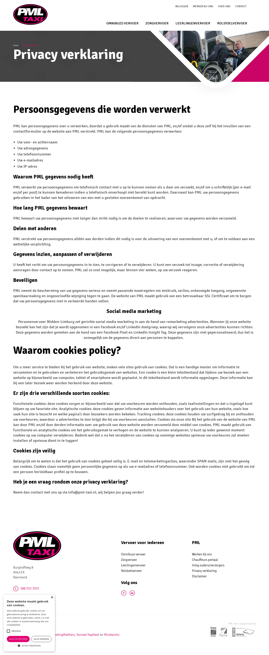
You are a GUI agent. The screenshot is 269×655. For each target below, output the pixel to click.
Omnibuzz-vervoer (122, 23)
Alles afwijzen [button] (41, 639)
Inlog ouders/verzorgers (208, 565)
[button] (16, 631)
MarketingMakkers (62, 635)
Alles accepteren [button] (18, 639)
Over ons (224, 6)
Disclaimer (199, 576)
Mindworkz (112, 635)
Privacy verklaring (204, 571)
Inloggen (181, 6)
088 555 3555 (26, 588)
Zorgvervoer (156, 23)
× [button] (52, 597)
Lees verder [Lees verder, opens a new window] (26, 625)
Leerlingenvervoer (193, 23)
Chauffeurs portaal (205, 560)
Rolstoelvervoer (232, 23)
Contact (241, 6)
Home (16, 45)
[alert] (29, 623)
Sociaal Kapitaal (87, 635)
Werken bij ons (203, 6)
